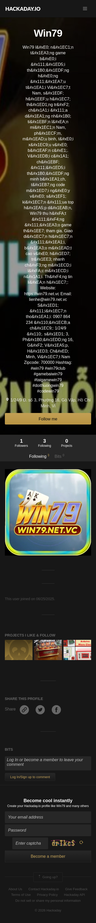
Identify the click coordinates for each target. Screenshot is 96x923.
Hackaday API (74, 895)
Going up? (47, 877)
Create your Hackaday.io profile (28, 806)
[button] (85, 8)
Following (39, 456)
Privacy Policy (47, 895)
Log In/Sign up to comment (30, 777)
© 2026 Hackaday (48, 910)
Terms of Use (21, 895)
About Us (15, 889)
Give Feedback (76, 889)
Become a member (48, 856)
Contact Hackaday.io (43, 889)
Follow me (48, 419)
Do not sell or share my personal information (48, 901)
